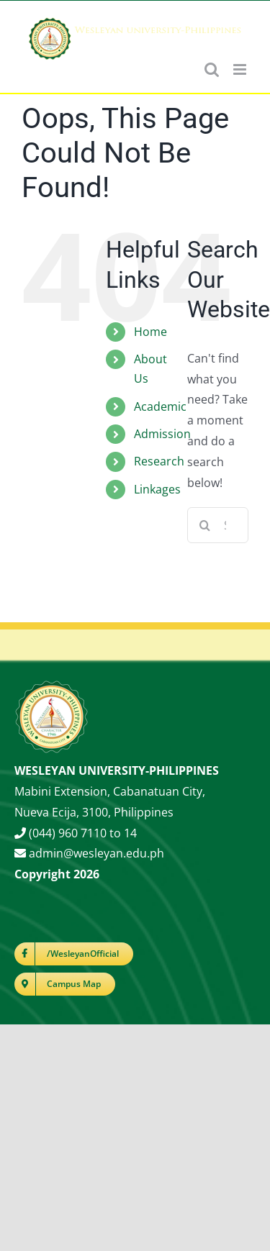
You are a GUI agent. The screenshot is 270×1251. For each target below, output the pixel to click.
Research (159, 461)
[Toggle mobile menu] (240, 69)
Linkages (157, 489)
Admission (162, 434)
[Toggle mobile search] (211, 69)
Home (150, 332)
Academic (160, 406)
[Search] (205, 525)
